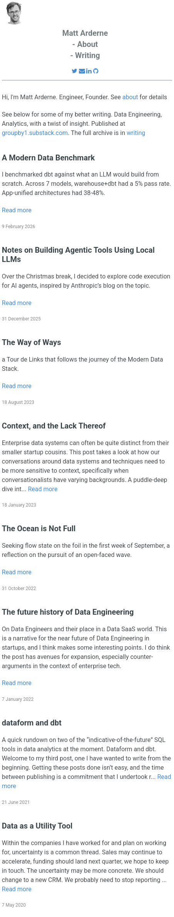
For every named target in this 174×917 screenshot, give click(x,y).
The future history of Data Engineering (68, 612)
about (130, 97)
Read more (17, 210)
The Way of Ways (31, 342)
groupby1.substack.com (35, 133)
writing (136, 133)
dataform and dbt (32, 722)
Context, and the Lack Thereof (54, 425)
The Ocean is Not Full (38, 528)
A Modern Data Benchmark (48, 157)
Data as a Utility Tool (37, 825)
